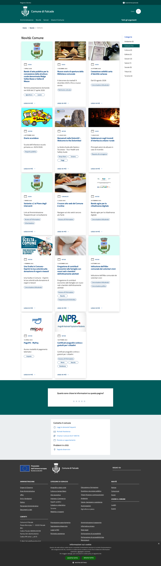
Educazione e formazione (89, 487)
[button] (80, 562)
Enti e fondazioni (26, 498)
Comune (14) (129, 46)
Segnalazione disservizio (59, 526)
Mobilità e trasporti (57, 511)
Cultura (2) (128, 50)
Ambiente (84, 498)
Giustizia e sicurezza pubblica (91, 491)
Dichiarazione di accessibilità (91, 533)
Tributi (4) (128, 71)
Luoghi (113, 505)
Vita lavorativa (56, 495)
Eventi (113, 508)
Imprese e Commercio (58, 498)
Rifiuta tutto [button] (89, 558)
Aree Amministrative (27, 491)
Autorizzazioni (86, 506)
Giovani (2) (128, 58)
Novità (32, 28)
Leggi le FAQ (55, 530)
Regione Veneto (25, 2)
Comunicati (62, 197)
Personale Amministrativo (29, 506)
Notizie (28, 131)
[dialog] (80, 554)
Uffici (22, 495)
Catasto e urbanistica (58, 505)
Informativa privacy (87, 526)
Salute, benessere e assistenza (91, 502)
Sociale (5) (128, 67)
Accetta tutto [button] (72, 558)
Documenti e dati (26, 509)
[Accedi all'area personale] (130, 2)
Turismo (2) (128, 76)
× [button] (158, 543)
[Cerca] (138, 11)
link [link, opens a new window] (100, 554)
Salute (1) (128, 63)
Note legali (84, 530)
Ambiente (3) (129, 41)
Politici (22, 502)
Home (25, 28)
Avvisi (28, 65)
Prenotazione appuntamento (60, 522)
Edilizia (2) (128, 54)
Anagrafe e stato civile (58, 487)
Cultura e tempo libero (58, 491)
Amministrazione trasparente (91, 522)
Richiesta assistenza (58, 533)
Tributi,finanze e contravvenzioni (92, 495)
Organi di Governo (26, 487)
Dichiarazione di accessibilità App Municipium (92, 538)
